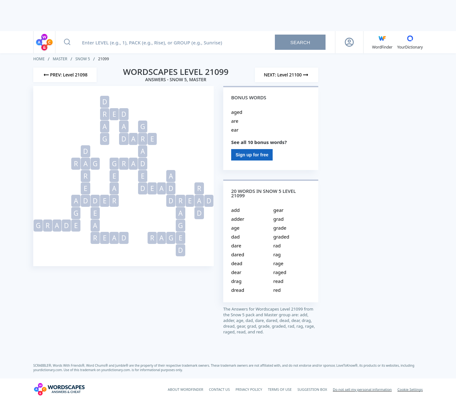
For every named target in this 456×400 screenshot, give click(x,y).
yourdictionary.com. (48, 370)
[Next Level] (286, 75)
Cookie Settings (410, 389)
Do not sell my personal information (362, 389)
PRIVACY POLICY (249, 389)
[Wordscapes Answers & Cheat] (59, 389)
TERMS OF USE (280, 389)
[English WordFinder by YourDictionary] (382, 42)
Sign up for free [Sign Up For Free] (252, 154)
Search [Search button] (300, 42)
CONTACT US (219, 389)
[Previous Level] (65, 75)
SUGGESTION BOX (312, 389)
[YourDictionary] (410, 42)
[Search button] (67, 42)
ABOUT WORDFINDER (185, 389)
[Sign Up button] (349, 42)
